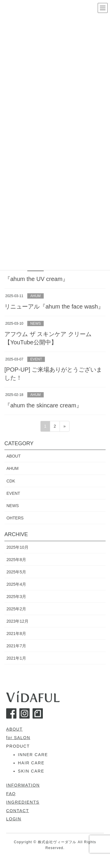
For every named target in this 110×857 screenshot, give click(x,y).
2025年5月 (16, 572)
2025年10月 (17, 547)
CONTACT (17, 810)
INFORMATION (23, 785)
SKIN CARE (31, 771)
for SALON (18, 737)
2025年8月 (16, 559)
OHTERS (14, 518)
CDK (10, 481)
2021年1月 (16, 658)
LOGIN (13, 819)
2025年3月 (16, 596)
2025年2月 (16, 609)
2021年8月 (16, 633)
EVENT (36, 359)
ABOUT (13, 456)
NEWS (35, 323)
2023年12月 (17, 621)
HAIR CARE (31, 763)
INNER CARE (33, 754)
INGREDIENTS (22, 802)
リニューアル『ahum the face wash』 (54, 306)
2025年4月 (16, 584)
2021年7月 (16, 645)
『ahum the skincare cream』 (43, 405)
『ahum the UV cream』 (36, 279)
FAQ (11, 793)
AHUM (35, 296)
